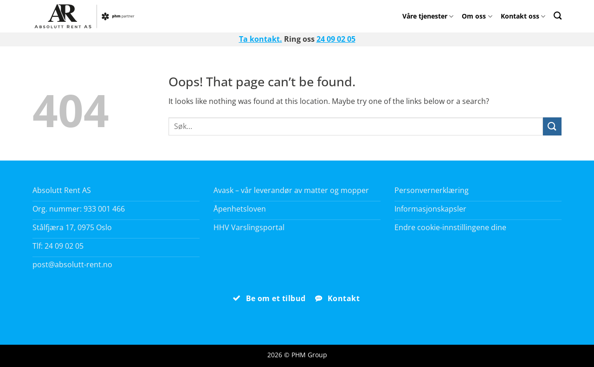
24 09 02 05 (335, 39)
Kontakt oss (523, 16)
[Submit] (552, 126)
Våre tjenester (427, 16)
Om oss (477, 16)
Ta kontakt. (260, 39)
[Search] (558, 15)
